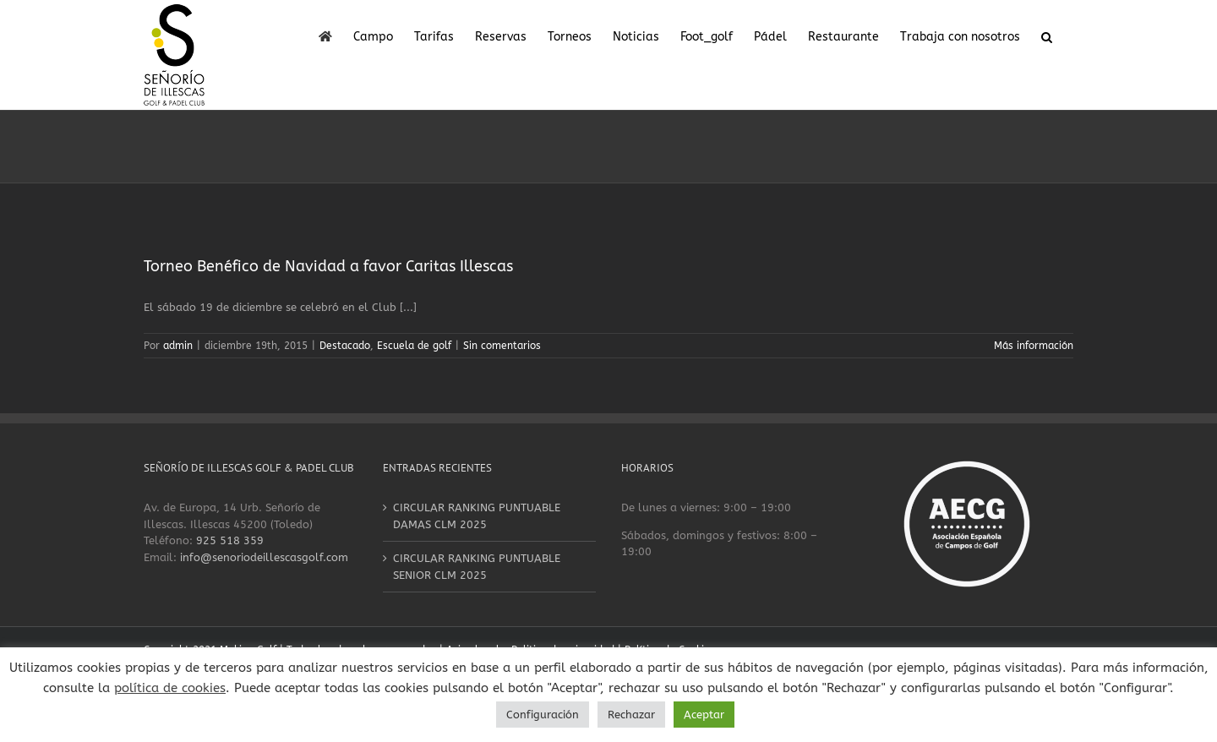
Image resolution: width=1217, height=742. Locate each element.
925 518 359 (230, 540)
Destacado (344, 346)
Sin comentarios (502, 346)
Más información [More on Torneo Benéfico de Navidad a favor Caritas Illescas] (1033, 346)
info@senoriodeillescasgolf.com (264, 557)
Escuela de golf (414, 346)
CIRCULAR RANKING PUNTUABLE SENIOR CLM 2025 (476, 566)
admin (178, 346)
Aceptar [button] (704, 714)
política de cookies (170, 688)
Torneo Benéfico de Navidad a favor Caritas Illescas (328, 266)
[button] (1046, 35)
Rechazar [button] (631, 714)
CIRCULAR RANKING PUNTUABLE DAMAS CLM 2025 (476, 516)
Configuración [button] (542, 714)
